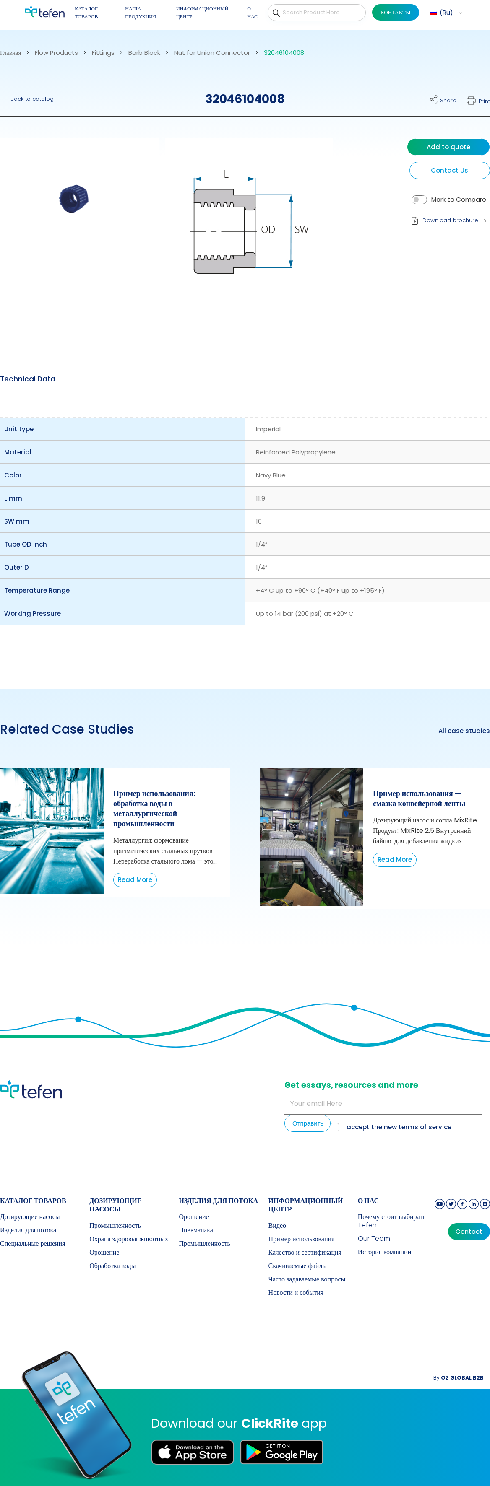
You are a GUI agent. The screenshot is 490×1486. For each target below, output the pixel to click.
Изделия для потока (28, 1230)
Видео (277, 1225)
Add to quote (448, 147)
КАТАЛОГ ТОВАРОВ (86, 13)
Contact (469, 1231)
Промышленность (115, 1225)
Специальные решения (32, 1244)
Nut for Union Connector (212, 53)
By (458, 1377)
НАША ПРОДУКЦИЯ (140, 13)
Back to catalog (32, 99)
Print (484, 101)
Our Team (374, 1238)
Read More (135, 879)
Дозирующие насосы (30, 1217)
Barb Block (144, 53)
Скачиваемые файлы (297, 1266)
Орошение (104, 1252)
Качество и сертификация (304, 1252)
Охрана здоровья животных (128, 1239)
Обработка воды (112, 1266)
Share (448, 100)
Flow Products (56, 53)
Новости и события (296, 1293)
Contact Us (449, 170)
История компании (385, 1252)
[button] (445, 12)
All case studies (464, 731)
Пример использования (301, 1239)
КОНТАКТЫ (396, 12)
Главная (10, 53)
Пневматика (196, 1230)
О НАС (253, 13)
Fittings (103, 53)
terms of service (425, 1127)
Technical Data (27, 379)
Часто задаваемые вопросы (307, 1279)
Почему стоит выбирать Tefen (392, 1221)
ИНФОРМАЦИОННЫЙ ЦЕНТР (202, 13)
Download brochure (450, 220)
